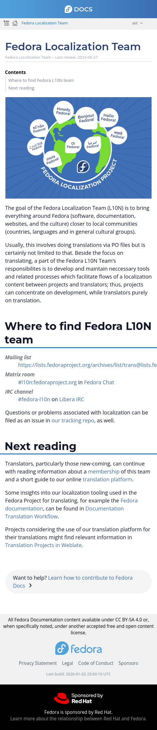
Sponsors (128, 663)
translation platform (107, 479)
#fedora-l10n (34, 399)
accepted (96, 626)
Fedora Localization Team (44, 23)
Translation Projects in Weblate (43, 545)
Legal (67, 663)
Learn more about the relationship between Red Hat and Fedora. (78, 719)
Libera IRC (71, 399)
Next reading (21, 88)
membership (103, 471)
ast (135, 23)
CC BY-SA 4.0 (128, 620)
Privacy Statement (38, 663)
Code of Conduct (95, 663)
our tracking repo (72, 420)
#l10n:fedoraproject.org (47, 382)
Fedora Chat (99, 382)
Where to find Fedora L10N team (41, 80)
